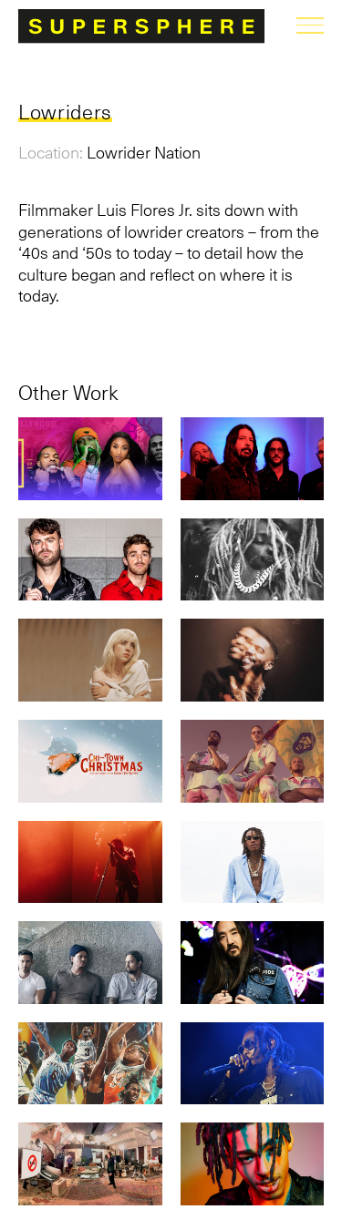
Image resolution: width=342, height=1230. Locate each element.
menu (310, 25)
